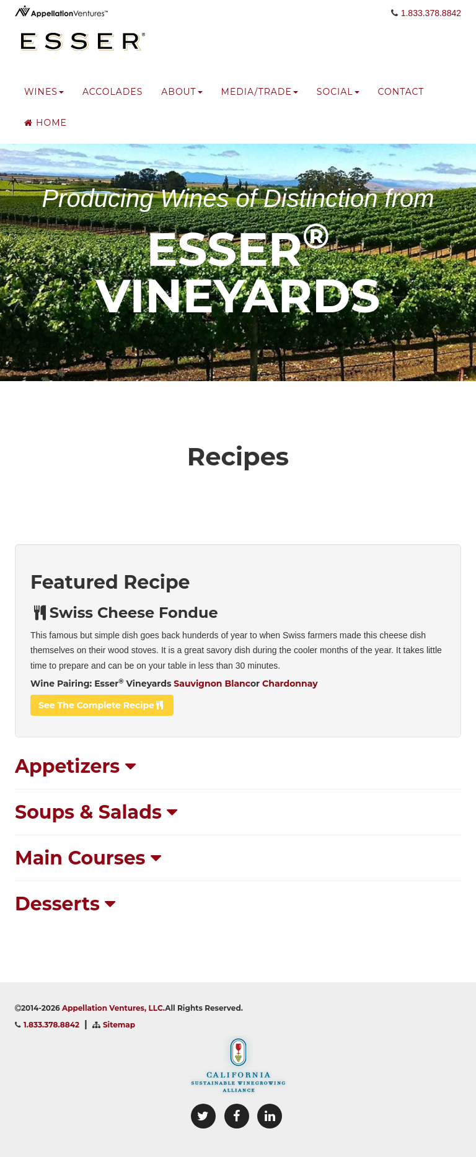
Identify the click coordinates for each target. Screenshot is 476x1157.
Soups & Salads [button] (96, 812)
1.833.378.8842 (431, 23)
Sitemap (119, 1024)
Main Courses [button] (88, 858)
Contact (401, 102)
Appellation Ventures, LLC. (113, 1008)
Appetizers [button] (75, 766)
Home (45, 133)
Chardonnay (289, 683)
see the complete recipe (101, 705)
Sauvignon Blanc (212, 683)
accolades (112, 102)
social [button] (338, 102)
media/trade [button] (259, 102)
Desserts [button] (65, 903)
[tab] (238, 766)
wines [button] (44, 102)
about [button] (181, 102)
